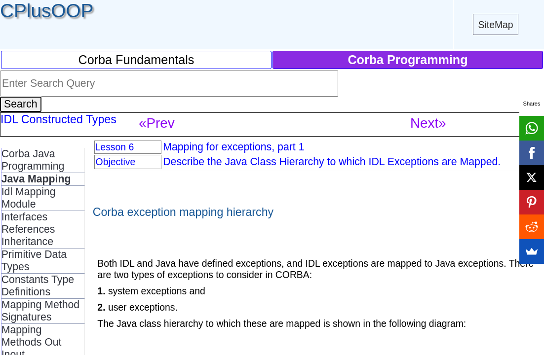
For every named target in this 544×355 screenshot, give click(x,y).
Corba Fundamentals (136, 60)
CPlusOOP (46, 10)
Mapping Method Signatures (40, 311)
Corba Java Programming (33, 160)
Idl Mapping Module (28, 198)
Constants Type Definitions (37, 286)
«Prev (157, 123)
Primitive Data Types (34, 260)
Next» (428, 123)
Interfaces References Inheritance (28, 229)
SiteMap (495, 24)
